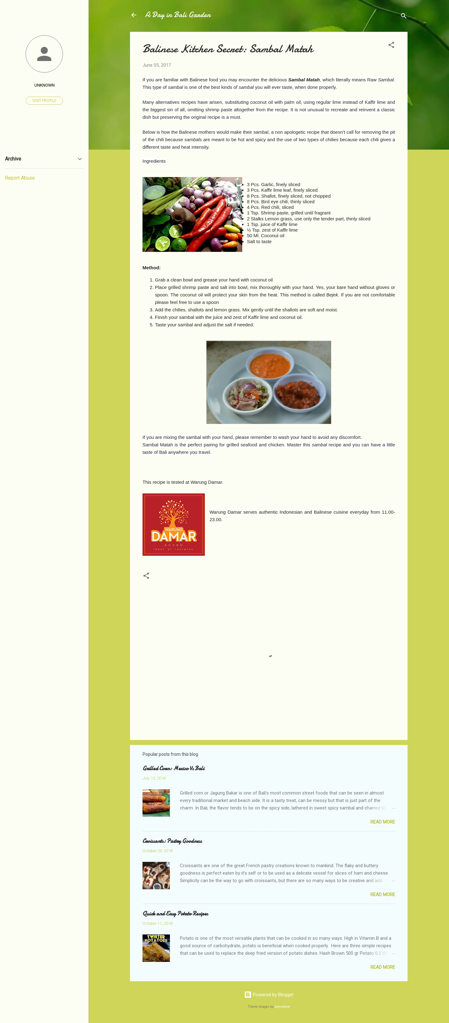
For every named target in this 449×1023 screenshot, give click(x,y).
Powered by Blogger (269, 994)
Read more (382, 822)
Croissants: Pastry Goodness (172, 841)
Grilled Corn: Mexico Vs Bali (173, 768)
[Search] (404, 16)
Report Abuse (20, 178)
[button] (391, 46)
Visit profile (44, 100)
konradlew (282, 1007)
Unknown (44, 85)
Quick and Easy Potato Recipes (175, 914)
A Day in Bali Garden (177, 15)
